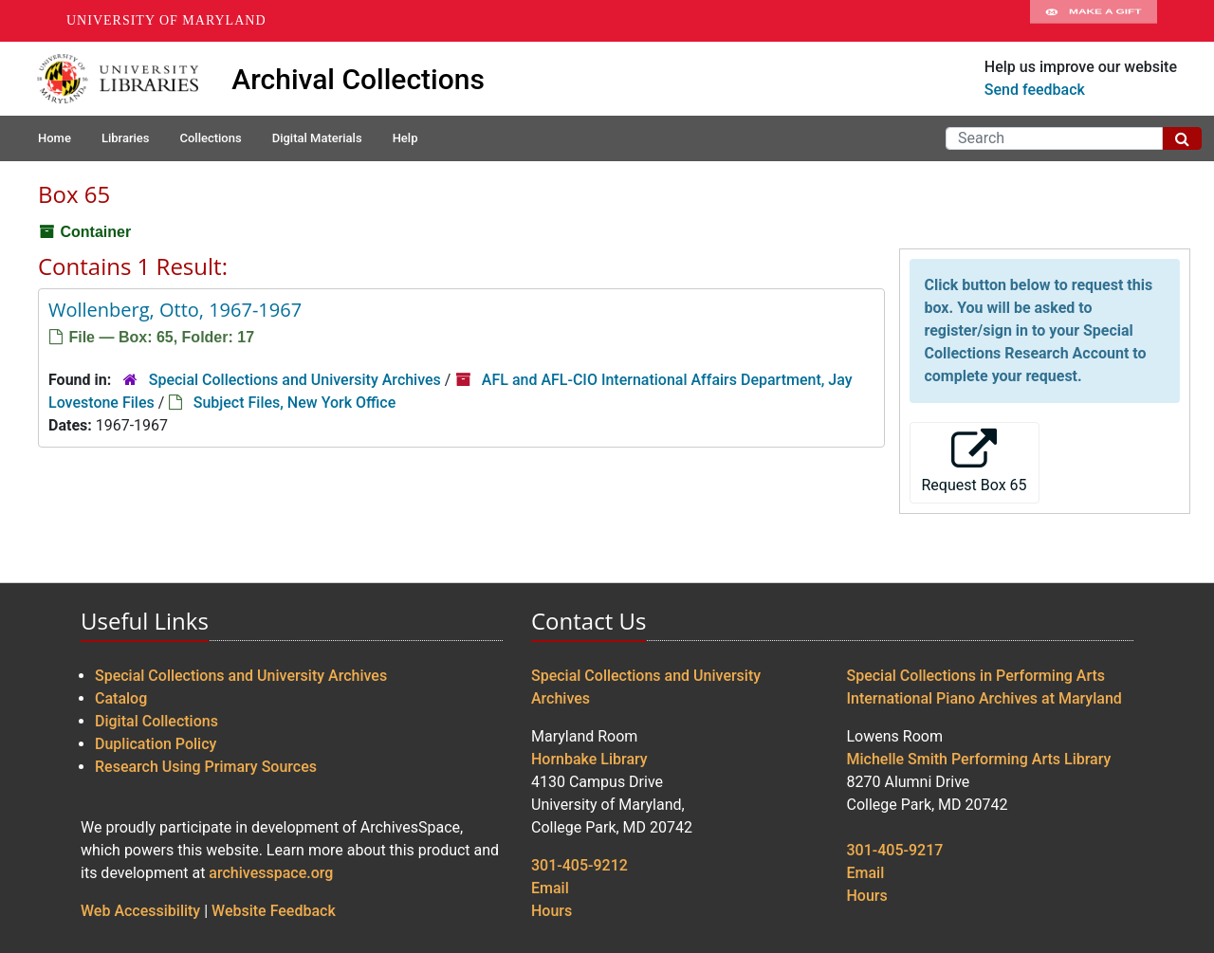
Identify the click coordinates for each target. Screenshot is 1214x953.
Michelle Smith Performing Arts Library (979, 759)
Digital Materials (317, 138)
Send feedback (1034, 90)
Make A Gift (1093, 21)
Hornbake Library (589, 759)
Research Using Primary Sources (206, 767)
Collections (210, 138)
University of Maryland (166, 20)
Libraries (125, 138)
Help (405, 138)
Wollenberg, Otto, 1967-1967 (175, 309)
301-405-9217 (895, 850)
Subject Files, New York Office (294, 403)
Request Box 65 (974, 461)
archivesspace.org (271, 873)
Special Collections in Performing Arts (976, 676)
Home (54, 138)
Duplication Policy (155, 744)
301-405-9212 (579, 865)
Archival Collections (358, 79)
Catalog (121, 698)
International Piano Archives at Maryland (984, 698)
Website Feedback (274, 911)
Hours (551, 911)
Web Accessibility (140, 911)
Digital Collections (156, 721)
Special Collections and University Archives (295, 380)
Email (550, 888)
